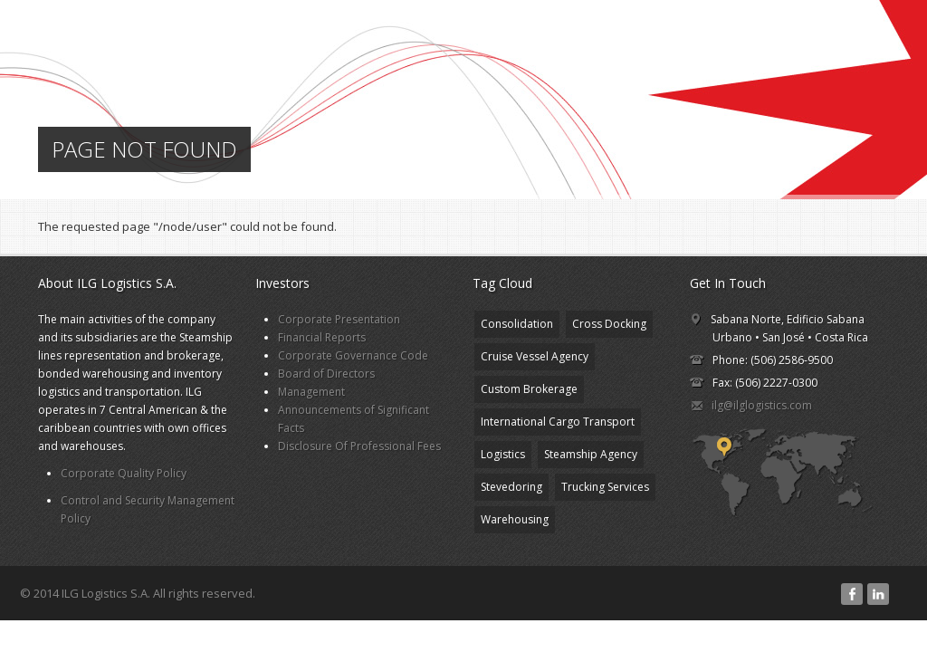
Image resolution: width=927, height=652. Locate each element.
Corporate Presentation (339, 319)
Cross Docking (609, 323)
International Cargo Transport (558, 421)
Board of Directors (326, 373)
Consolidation (517, 323)
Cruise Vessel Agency (534, 356)
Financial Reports (322, 337)
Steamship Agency (590, 454)
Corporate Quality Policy (123, 473)
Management (311, 391)
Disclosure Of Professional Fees (359, 446)
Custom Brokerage (529, 389)
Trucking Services (605, 486)
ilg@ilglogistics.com (762, 405)
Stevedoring (511, 486)
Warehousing (515, 519)
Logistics (503, 454)
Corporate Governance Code (353, 355)
